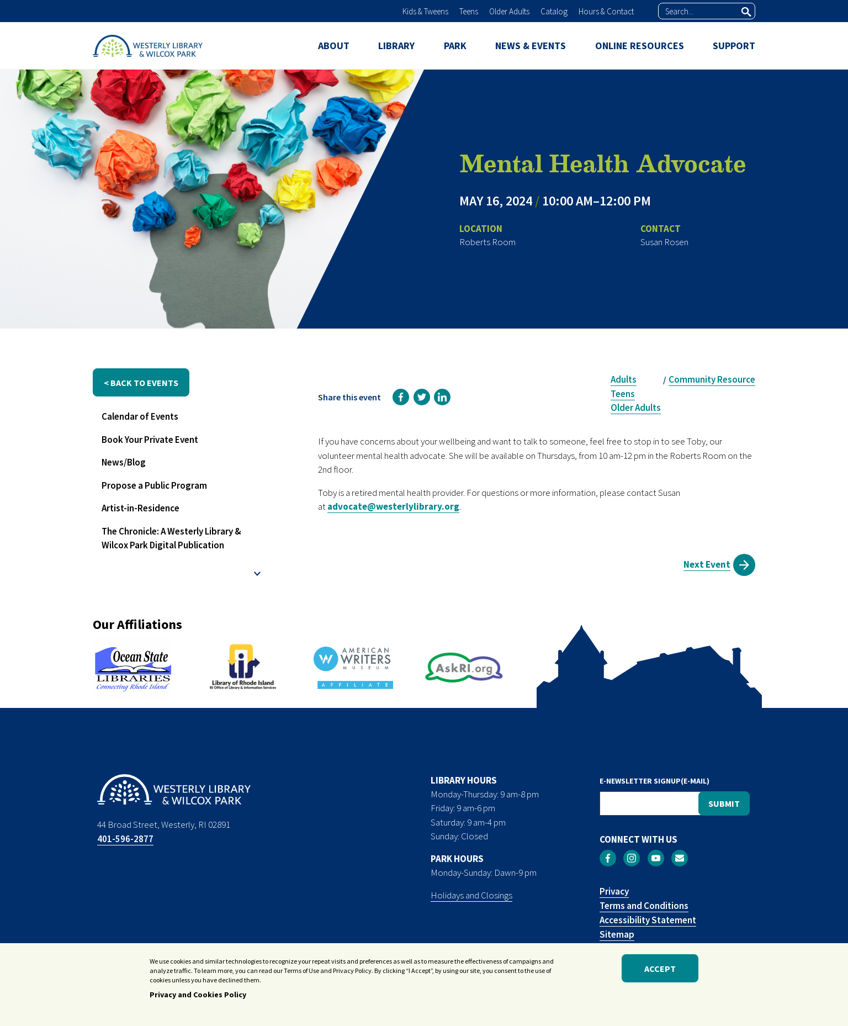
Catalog (554, 11)
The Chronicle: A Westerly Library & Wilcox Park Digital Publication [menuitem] (171, 538)
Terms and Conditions (644, 906)
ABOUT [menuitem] (333, 45)
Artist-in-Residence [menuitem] (140, 508)
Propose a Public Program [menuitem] (154, 485)
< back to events (141, 382)
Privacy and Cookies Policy (198, 997)
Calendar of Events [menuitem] (140, 416)
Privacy (614, 891)
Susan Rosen (664, 242)
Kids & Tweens (425, 11)
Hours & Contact (606, 11)
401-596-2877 (125, 839)
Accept (660, 970)
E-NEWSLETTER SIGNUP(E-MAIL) (654, 781)
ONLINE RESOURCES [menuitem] (639, 45)
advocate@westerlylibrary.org (393, 506)
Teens (468, 11)
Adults (624, 379)
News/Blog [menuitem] (124, 462)
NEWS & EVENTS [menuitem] (530, 45)
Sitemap (617, 934)
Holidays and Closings (471, 895)
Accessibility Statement (648, 920)
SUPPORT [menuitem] (734, 45)
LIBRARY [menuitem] (396, 45)
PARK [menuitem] (455, 45)
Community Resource (712, 379)
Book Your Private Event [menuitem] (150, 439)
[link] (401, 397)
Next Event (706, 564)
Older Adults (509, 11)
